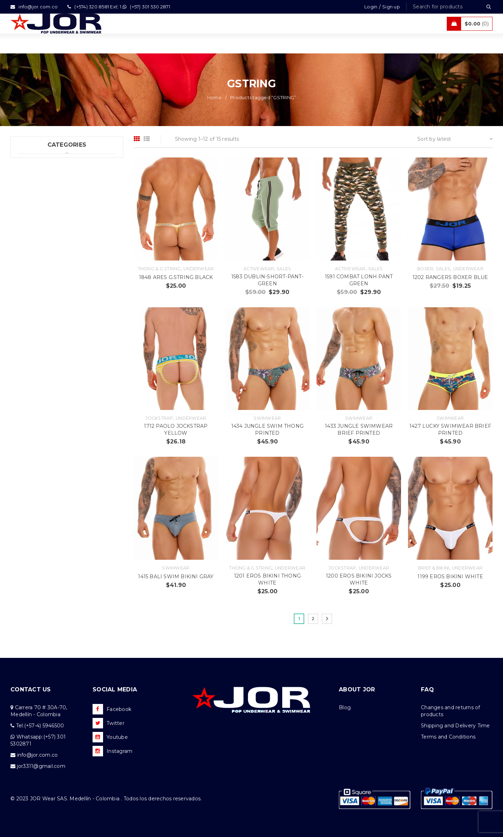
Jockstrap (159, 418)
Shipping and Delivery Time (455, 725)
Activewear (258, 268)
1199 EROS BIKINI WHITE (450, 576)
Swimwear (267, 418)
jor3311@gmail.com (41, 766)
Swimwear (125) (37, 176)
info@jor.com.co (37, 755)
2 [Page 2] (313, 618)
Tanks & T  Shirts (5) (44, 262)
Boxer (425, 268)
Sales (284, 268)
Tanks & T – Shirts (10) (45, 248)
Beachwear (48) (38, 205)
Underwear (198, 268)
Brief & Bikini (434, 568)
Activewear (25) (37, 219)
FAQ (427, 689)
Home (214, 97)
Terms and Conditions (448, 737)
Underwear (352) (38, 162)
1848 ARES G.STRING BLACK (176, 277)
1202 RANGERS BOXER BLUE (450, 277)
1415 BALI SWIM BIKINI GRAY (175, 576)
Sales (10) (30, 233)
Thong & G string (159, 268)
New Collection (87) (43, 191)
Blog (345, 707)
